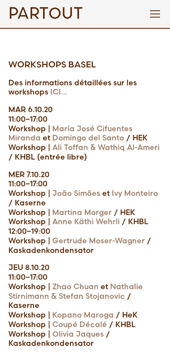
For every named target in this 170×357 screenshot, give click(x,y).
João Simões (76, 193)
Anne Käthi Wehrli (86, 222)
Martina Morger (82, 212)
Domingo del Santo (88, 138)
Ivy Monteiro (135, 193)
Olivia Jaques (77, 334)
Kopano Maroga (83, 315)
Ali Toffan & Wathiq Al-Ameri (106, 147)
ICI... (58, 92)
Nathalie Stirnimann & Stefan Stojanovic (75, 291)
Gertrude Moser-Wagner (98, 241)
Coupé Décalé (79, 324)
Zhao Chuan (75, 287)
